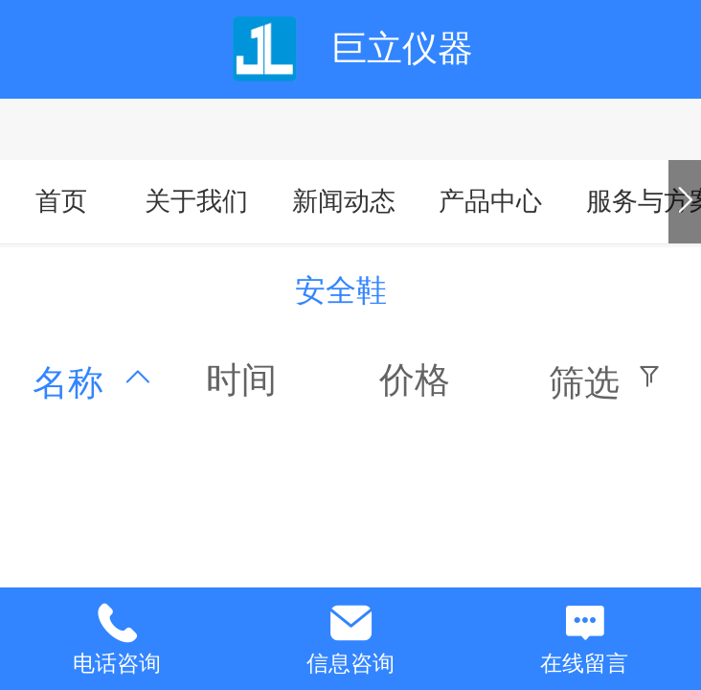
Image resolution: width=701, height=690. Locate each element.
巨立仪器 (402, 48)
